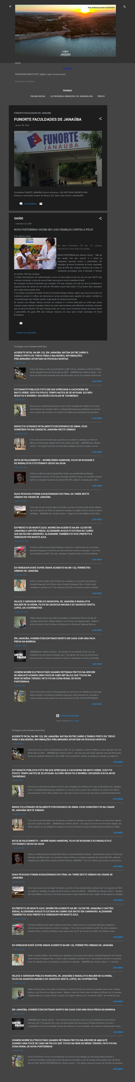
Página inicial (38, 96)
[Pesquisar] (124, 7)
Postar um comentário (26, 333)
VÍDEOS (101, 96)
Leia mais (97, 381)
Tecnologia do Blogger (67, 715)
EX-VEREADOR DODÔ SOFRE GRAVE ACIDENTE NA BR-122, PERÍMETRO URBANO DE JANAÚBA (62, 945)
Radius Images (74, 721)
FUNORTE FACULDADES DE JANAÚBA (47, 119)
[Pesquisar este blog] (67, 81)
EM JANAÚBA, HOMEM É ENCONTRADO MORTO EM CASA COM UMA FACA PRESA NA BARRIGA (63, 1009)
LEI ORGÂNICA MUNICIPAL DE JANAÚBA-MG (71, 96)
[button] (100, 119)
